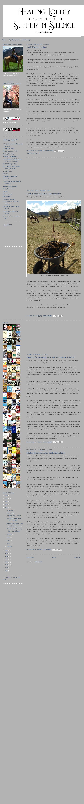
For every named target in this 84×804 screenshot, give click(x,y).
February (9, 546)
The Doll (5, 191)
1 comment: (47, 549)
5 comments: (48, 316)
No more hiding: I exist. (10, 164)
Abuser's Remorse (8, 179)
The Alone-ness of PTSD (10, 151)
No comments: (48, 150)
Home (4, 40)
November (10, 513)
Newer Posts (30, 557)
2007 (6, 571)
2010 (6, 562)
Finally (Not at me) (8, 189)
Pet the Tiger (6, 196)
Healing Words (7, 171)
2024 (6, 495)
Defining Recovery (8, 154)
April (8, 543)
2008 (6, 568)
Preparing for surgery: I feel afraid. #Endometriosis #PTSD (50, 357)
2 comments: (48, 442)
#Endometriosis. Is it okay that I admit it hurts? (45, 453)
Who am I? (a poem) (9, 199)
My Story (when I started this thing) (19, 40)
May (8, 540)
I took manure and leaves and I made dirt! (43, 194)
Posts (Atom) (38, 562)
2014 (6, 550)
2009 (6, 565)
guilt (38, 153)
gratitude (31, 153)
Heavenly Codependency (10, 156)
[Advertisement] (43, 174)
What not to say (7, 194)
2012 (6, 556)
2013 (6, 553)
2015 (6, 507)
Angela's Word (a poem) (10, 186)
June (8, 538)
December (10, 510)
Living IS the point (8, 148)
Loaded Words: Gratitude (36, 47)
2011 (6, 559)
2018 (6, 498)
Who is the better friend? (10, 176)
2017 (6, 501)
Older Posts (77, 557)
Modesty (5, 173)
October (9, 535)
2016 (6, 504)
